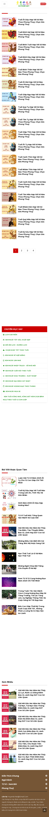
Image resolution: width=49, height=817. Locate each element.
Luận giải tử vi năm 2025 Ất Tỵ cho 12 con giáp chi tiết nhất (31, 480)
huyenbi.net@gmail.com (18, 797)
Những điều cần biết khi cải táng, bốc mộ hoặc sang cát (31, 542)
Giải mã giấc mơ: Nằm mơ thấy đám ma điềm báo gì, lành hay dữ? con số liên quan (31, 718)
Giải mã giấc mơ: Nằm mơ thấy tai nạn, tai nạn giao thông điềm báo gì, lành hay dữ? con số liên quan (31, 706)
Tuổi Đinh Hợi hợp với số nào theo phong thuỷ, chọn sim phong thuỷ (31, 34)
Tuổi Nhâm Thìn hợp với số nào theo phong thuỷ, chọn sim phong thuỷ (31, 171)
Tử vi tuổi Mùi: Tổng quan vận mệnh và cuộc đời (30, 516)
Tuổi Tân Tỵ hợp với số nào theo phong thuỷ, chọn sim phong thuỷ (31, 121)
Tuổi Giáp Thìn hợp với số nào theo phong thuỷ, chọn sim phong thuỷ (32, 134)
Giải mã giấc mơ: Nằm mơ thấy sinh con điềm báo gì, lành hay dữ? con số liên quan (31, 731)
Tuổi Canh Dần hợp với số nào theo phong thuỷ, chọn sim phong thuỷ (32, 184)
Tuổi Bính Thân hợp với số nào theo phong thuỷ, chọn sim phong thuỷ (31, 72)
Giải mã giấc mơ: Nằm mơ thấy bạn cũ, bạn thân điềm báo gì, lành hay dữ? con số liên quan (31, 758)
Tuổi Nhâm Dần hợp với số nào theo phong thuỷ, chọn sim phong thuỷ (31, 209)
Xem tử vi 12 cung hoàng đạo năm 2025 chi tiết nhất (32, 579)
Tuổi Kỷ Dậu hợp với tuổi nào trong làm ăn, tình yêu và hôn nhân (31, 492)
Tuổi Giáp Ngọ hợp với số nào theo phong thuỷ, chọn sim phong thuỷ (31, 97)
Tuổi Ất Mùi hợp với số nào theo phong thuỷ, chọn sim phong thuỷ (31, 84)
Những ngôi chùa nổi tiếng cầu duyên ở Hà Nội (30, 567)
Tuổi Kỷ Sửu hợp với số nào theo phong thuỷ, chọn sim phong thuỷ (31, 234)
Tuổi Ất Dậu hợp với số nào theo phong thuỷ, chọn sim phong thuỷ (31, 22)
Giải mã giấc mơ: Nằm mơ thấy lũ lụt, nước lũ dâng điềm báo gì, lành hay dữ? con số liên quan (31, 693)
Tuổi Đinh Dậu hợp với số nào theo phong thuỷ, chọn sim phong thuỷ (31, 59)
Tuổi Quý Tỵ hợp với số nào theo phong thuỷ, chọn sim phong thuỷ (31, 109)
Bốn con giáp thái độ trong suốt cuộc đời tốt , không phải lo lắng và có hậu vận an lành (31, 609)
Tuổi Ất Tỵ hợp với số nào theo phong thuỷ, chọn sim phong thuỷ (31, 146)
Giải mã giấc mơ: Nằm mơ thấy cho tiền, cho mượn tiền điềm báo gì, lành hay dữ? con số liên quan (31, 745)
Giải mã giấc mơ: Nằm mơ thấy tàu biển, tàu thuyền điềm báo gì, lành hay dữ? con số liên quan (31, 531)
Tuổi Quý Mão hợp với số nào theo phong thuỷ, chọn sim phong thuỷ (31, 221)
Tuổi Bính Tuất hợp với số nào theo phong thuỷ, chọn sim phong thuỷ (32, 47)
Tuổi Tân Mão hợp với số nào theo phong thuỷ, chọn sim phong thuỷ (31, 196)
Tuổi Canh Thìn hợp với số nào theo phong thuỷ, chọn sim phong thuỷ (31, 159)
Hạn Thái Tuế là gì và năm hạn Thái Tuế (30, 554)
